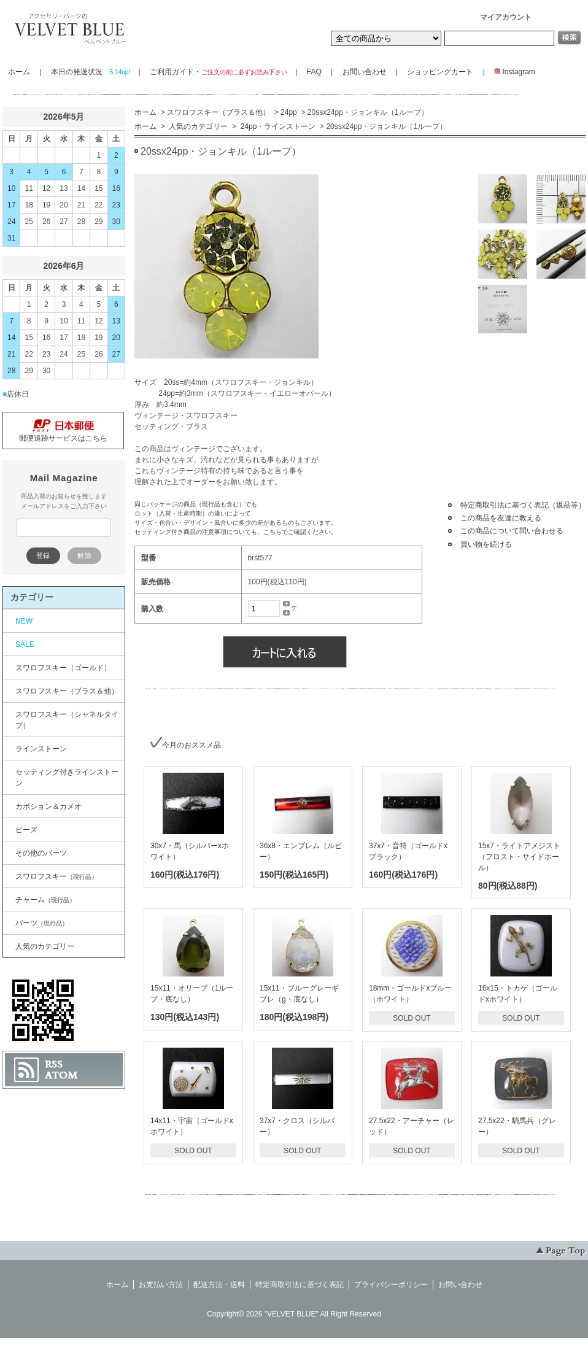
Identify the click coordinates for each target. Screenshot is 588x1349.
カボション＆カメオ (48, 806)
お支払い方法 (161, 1284)
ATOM (61, 1075)
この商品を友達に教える (500, 518)
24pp (288, 112)
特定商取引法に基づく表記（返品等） (523, 505)
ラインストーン (41, 748)
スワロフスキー (56, 876)
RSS (54, 1064)
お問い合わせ (364, 72)
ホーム (19, 72)
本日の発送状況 (90, 72)
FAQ (314, 72)
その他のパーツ (41, 853)
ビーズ (26, 829)
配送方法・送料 (219, 1284)
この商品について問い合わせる (511, 531)
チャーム (45, 899)
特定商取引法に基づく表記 (299, 1284)
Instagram (511, 72)
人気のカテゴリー (197, 126)
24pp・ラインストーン (276, 126)
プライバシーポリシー (391, 1284)
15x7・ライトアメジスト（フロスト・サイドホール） (519, 856)
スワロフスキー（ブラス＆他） (218, 112)
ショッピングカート (440, 72)
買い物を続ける (486, 544)
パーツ (41, 923)
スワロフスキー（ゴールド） (63, 667)
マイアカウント (506, 17)
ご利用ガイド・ (217, 72)
